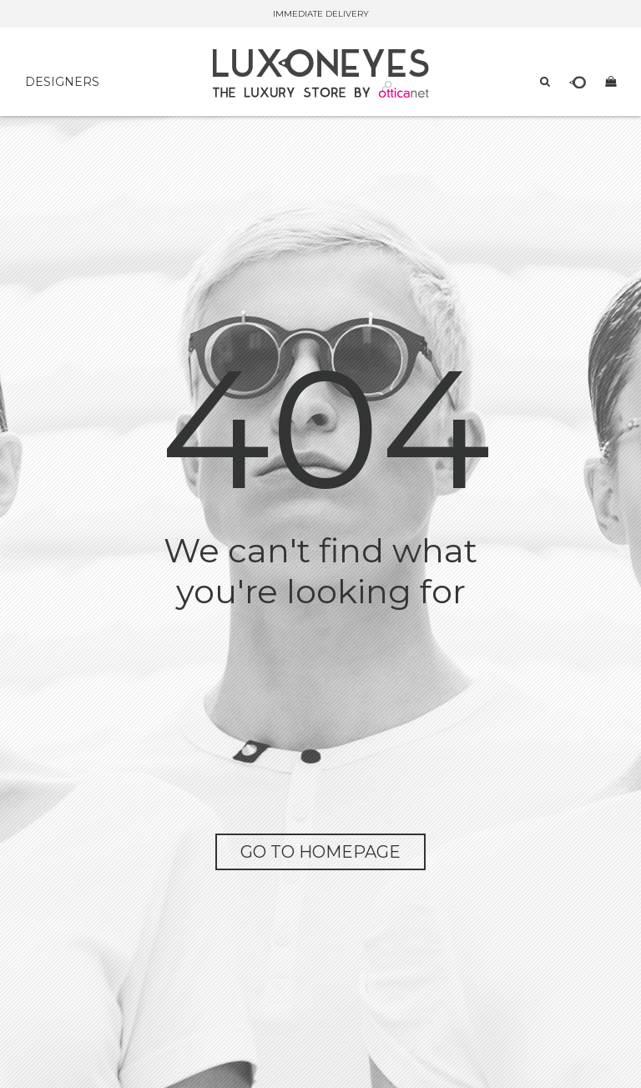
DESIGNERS (62, 81)
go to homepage (320, 852)
